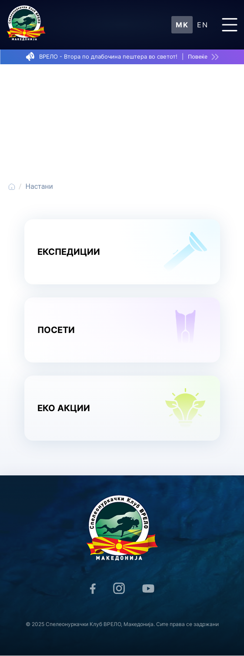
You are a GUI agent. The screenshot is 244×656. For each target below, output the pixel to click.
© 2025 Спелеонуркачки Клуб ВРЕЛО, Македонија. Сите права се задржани (122, 624)
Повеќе (197, 56)
